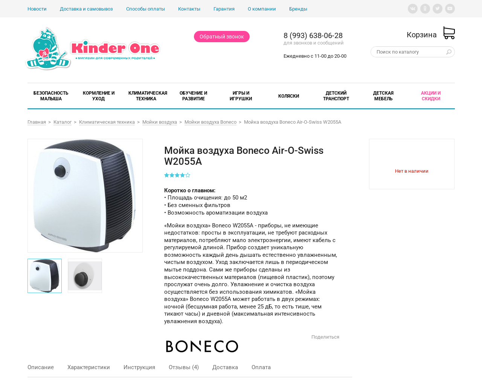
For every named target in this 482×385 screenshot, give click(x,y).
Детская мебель (383, 95)
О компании (262, 9)
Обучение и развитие (193, 95)
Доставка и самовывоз (86, 9)
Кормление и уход (98, 95)
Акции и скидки (431, 95)
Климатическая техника (147, 95)
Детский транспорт (336, 95)
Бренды (298, 9)
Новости (37, 9)
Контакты (189, 9)
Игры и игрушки (241, 95)
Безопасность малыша (51, 95)
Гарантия (224, 9)
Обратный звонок (222, 37)
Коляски (288, 96)
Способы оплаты (145, 9)
